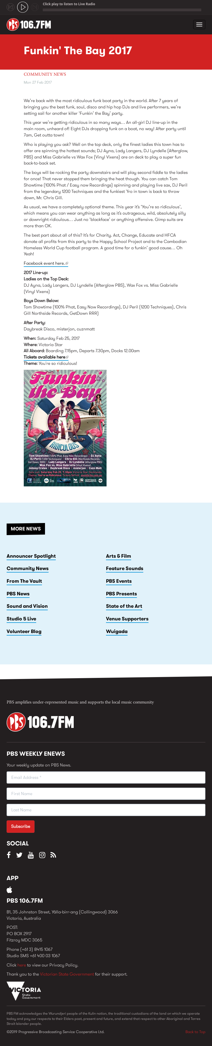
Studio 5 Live (21, 618)
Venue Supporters (127, 618)
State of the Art (124, 606)
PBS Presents (121, 593)
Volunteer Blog (24, 631)
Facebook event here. (46, 263)
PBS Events (119, 581)
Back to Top (195, 1031)
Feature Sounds (124, 568)
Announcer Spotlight (31, 556)
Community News (45, 74)
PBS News (18, 593)
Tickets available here (46, 357)
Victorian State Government (67, 974)
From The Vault (24, 581)
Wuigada (117, 631)
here (21, 965)
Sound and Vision (27, 606)
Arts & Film (118, 556)
